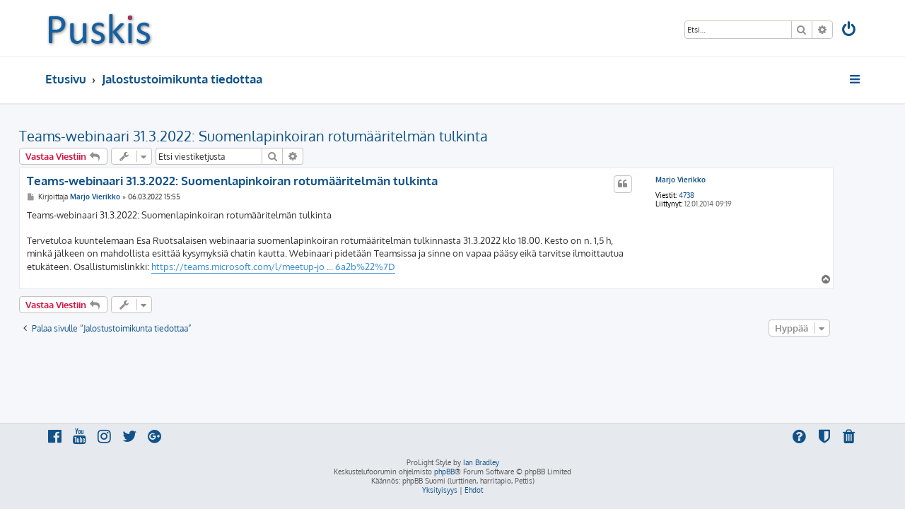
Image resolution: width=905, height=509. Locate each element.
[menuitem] (850, 30)
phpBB (444, 471)
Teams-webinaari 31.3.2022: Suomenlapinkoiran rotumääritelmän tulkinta (279, 136)
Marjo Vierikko (707, 179)
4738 (712, 195)
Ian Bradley (481, 462)
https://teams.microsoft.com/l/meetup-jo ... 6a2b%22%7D (299, 266)
